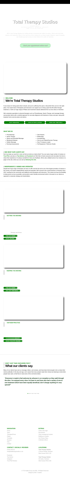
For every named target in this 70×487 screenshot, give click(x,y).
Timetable (9, 438)
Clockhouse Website (13, 338)
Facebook (30, 156)
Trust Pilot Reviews (12, 460)
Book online (10, 238)
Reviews (9, 440)
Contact (9, 443)
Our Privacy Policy (43, 438)
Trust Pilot (6, 156)
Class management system (46, 434)
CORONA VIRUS (43, 440)
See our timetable (12, 290)
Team (8, 432)
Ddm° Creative (38, 472)
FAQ (8, 442)
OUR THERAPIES (14, 122)
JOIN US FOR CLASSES (35, 122)
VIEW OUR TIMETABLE (55, 122)
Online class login (43, 430)
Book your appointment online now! (35, 45)
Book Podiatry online (13, 341)
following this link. (30, 159)
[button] (10, 236)
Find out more (10, 235)
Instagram (9, 459)
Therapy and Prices (16, 232)
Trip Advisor (20, 156)
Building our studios (44, 436)
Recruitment (42, 432)
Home (8, 430)
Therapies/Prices (11, 434)
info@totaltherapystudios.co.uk (15, 451)
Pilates (8, 436)
